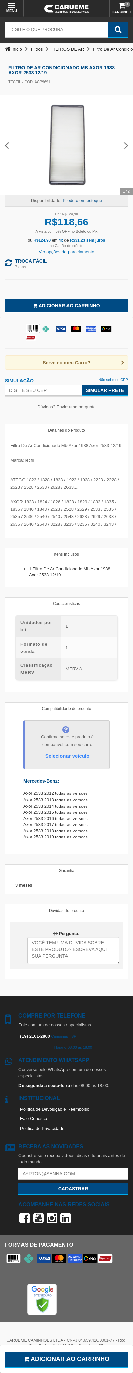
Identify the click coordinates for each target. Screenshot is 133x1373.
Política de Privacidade (42, 1128)
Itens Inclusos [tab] (66, 554)
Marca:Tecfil (22, 460)
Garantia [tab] (66, 870)
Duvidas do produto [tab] (66, 910)
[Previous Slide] (7, 145)
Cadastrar (73, 1188)
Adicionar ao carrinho (67, 1359)
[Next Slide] (126, 145)
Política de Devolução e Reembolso (54, 1109)
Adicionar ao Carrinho (66, 305)
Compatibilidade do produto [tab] (66, 708)
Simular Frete (105, 390)
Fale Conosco (33, 1118)
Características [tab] (66, 603)
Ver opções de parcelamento (66, 251)
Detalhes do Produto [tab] (66, 430)
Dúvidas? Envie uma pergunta (66, 406)
